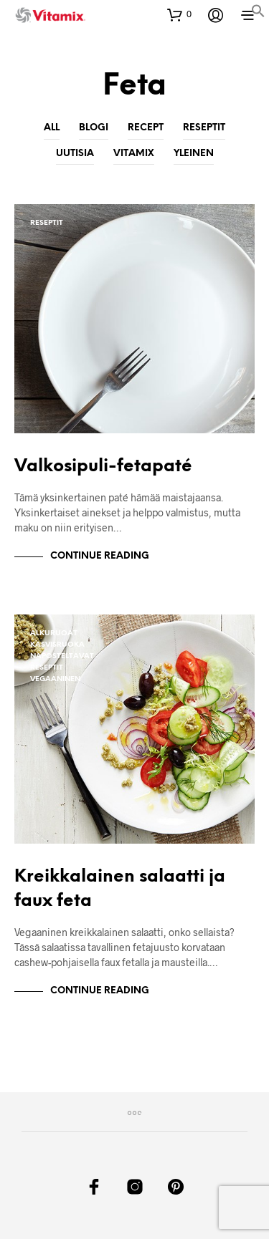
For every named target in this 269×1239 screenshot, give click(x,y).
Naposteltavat (62, 656)
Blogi (93, 127)
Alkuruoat (53, 633)
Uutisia (75, 153)
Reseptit (204, 127)
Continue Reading (99, 556)
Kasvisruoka (57, 645)
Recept (146, 127)
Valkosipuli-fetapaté (103, 467)
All (52, 127)
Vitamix (133, 153)
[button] (258, 13)
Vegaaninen (55, 679)
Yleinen (194, 153)
